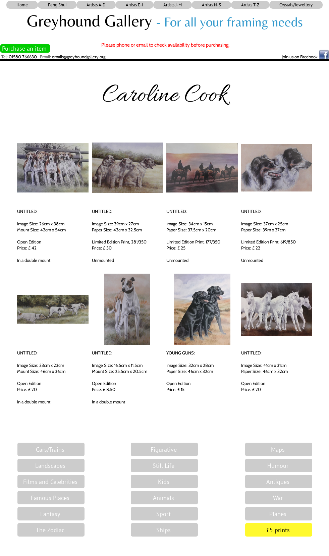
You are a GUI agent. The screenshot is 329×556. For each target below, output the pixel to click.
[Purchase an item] (25, 48)
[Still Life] (164, 465)
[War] (278, 497)
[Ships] (164, 530)
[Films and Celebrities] (51, 481)
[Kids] (164, 481)
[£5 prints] (278, 530)
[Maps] (278, 449)
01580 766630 (23, 56)
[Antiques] (278, 481)
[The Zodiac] (51, 530)
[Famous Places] (51, 497)
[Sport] (164, 513)
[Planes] (278, 513)
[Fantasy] (51, 513)
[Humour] (278, 465)
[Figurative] (164, 449)
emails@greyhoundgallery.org (78, 56)
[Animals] (164, 497)
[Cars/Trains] (51, 449)
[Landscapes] (51, 465)
